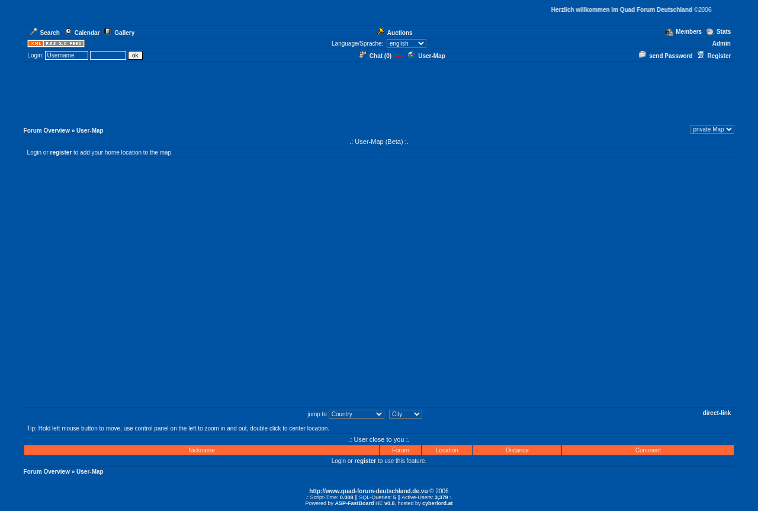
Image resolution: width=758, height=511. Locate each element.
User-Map (426, 56)
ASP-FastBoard (354, 503)
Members (684, 31)
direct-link (717, 413)
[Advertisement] (379, 94)
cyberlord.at (437, 503)
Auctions (395, 33)
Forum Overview (47, 130)
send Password (665, 56)
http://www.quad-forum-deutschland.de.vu (368, 491)
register (61, 152)
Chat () (375, 56)
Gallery (119, 33)
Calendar (82, 33)
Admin (721, 43)
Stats (718, 31)
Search (45, 33)
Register (714, 56)
